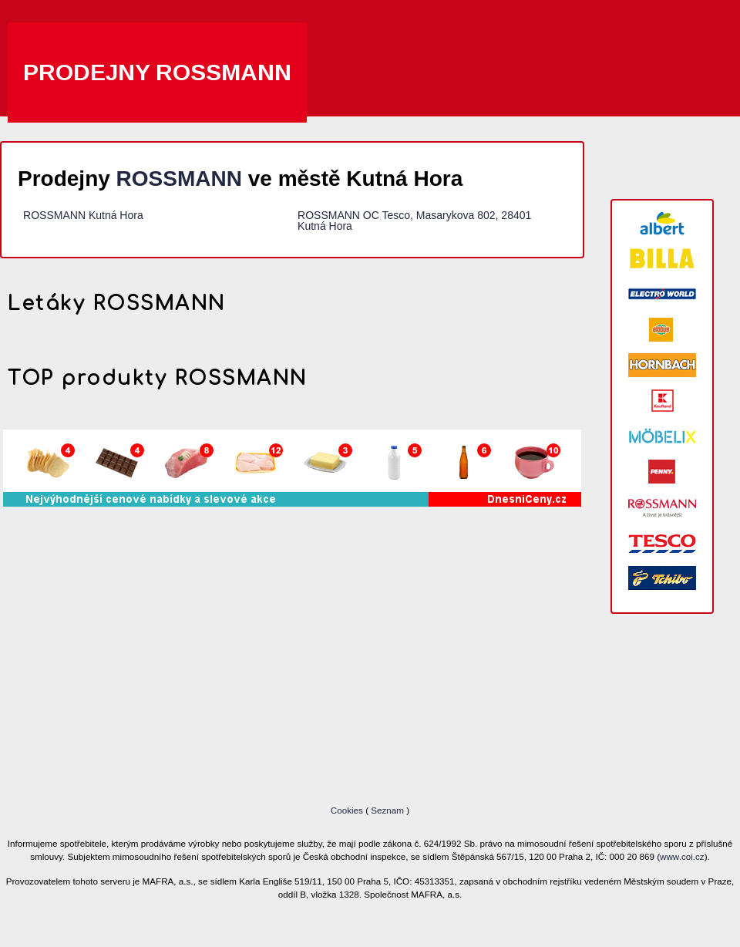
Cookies (348, 810)
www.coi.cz (682, 856)
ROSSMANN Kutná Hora (83, 215)
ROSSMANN (179, 178)
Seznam (387, 810)
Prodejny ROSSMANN (157, 72)
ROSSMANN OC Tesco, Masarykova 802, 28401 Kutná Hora (414, 220)
